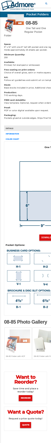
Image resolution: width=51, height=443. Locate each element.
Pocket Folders (37, 14)
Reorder (26, 398)
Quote (25, 425)
